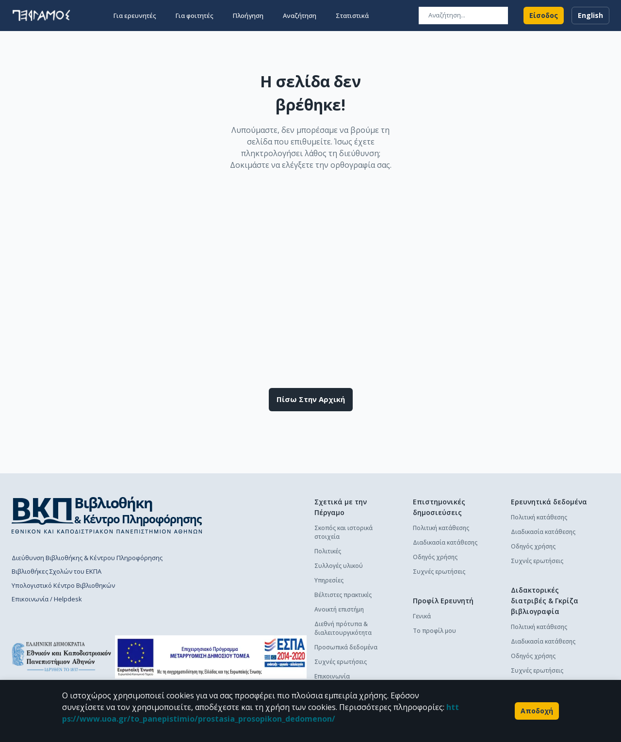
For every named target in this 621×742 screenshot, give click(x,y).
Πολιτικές (327, 551)
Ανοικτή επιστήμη (339, 609)
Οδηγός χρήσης (435, 557)
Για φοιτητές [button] (194, 15)
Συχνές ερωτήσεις (340, 662)
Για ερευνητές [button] (135, 15)
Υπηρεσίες (328, 580)
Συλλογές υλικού (338, 566)
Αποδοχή (537, 711)
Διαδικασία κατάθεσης (445, 542)
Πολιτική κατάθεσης (441, 528)
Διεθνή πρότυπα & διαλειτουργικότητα (343, 628)
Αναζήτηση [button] (299, 15)
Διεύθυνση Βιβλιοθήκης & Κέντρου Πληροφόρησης (87, 557)
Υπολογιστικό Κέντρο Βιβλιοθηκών (63, 585)
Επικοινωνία (332, 676)
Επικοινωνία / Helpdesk (47, 599)
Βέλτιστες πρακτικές (343, 595)
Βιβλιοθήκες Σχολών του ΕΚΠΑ (56, 571)
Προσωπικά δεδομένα (345, 647)
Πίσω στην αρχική (311, 399)
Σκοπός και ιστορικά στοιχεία (343, 532)
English (590, 15)
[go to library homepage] (107, 515)
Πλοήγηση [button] (248, 15)
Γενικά (422, 616)
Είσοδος (543, 15)
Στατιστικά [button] (352, 15)
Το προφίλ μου (434, 631)
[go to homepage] (41, 15)
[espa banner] (211, 656)
